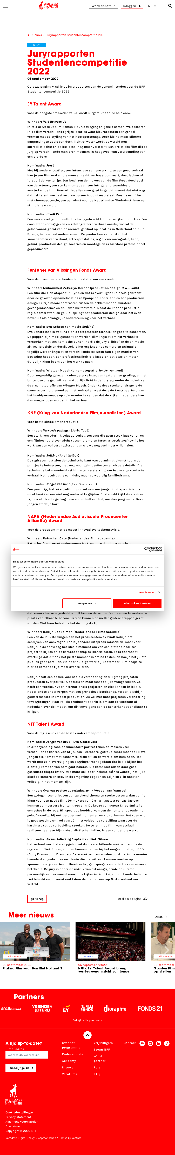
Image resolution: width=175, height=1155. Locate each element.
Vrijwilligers (103, 1043)
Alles (161, 917)
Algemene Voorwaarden (21, 1121)
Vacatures (69, 1074)
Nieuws (67, 1067)
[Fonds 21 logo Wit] (154, 1008)
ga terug (37, 899)
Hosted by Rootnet (70, 1137)
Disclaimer (13, 1126)
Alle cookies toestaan (137, 603)
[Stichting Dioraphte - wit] (119, 1008)
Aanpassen (87, 603)
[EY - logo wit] (70, 1008)
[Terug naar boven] (87, 1035)
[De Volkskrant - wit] (15, 1008)
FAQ (97, 1074)
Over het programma (71, 1045)
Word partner (99, 1058)
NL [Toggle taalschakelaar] (152, 6)
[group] (35, 947)
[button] (167, 950)
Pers (97, 1067)
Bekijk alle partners (87, 1020)
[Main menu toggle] (5, 6)
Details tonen (147, 592)
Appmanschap (47, 1137)
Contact (130, 1043)
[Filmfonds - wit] (91, 1008)
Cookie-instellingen (19, 1112)
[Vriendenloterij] (46, 1008)
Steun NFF (102, 1049)
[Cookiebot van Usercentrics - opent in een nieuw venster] (147, 549)
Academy (69, 1061)
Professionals (72, 1054)
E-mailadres (26, 1053)
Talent (36, 44)
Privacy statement (18, 1117)
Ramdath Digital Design (20, 1137)
